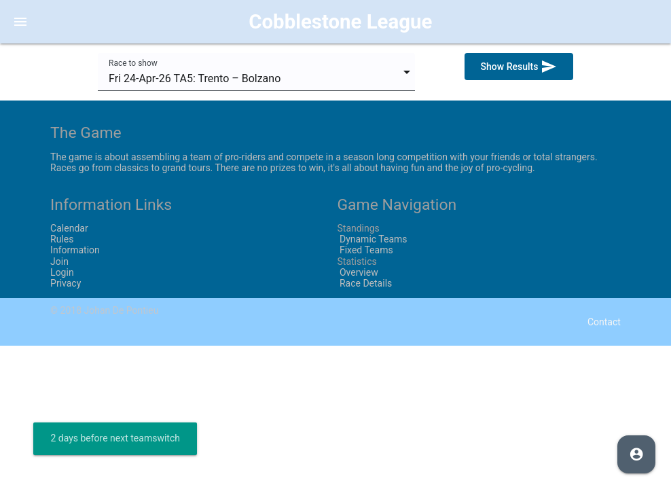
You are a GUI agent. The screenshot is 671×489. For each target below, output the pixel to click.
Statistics (356, 261)
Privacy (65, 283)
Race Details (364, 283)
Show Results (519, 66)
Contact (604, 321)
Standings (358, 228)
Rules (61, 239)
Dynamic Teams (372, 239)
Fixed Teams (365, 249)
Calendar (69, 228)
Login (62, 272)
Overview (357, 272)
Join (59, 261)
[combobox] (256, 72)
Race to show (133, 63)
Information (75, 249)
